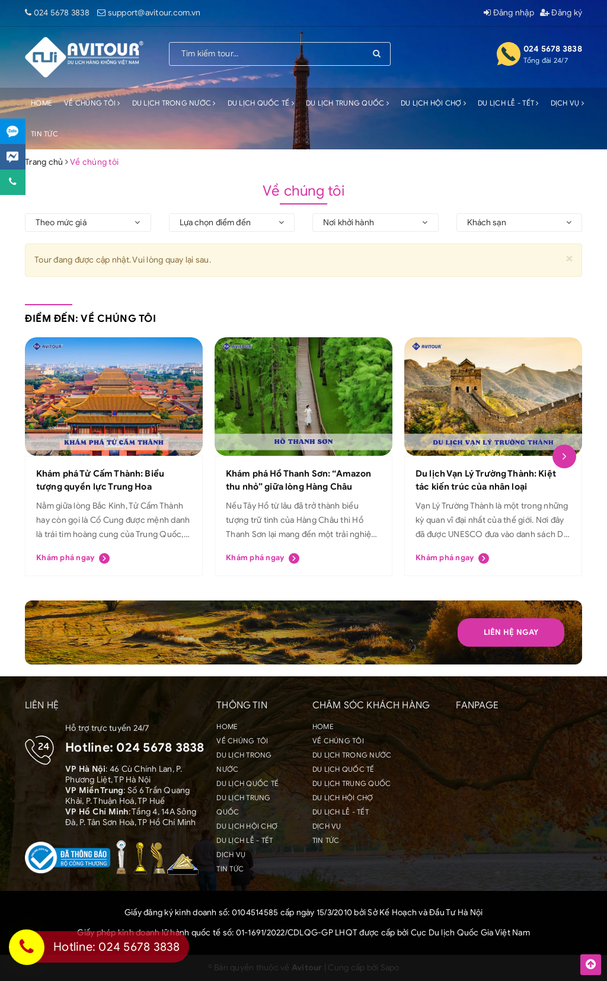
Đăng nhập (509, 13)
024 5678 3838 (62, 13)
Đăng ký (561, 13)
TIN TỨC (44, 133)
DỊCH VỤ (567, 102)
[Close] (569, 258)
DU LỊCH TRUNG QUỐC (347, 102)
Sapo (390, 968)
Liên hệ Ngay (511, 632)
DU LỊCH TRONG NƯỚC (174, 102)
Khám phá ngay (73, 558)
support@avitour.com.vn (154, 13)
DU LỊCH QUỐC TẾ (261, 102)
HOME (41, 102)
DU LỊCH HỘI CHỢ (433, 102)
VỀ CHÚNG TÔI (92, 102)
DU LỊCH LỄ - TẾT (508, 102)
